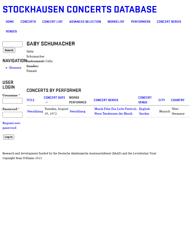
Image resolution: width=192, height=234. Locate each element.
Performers (140, 22)
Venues (11, 31)
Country (177, 100)
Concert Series (169, 22)
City (161, 100)
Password (11, 109)
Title (30, 100)
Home (10, 22)
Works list (116, 22)
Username (11, 95)
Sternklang (35, 111)
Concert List (52, 22)
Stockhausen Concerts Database (79, 9)
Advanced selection (85, 22)
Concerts (28, 22)
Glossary (15, 67)
